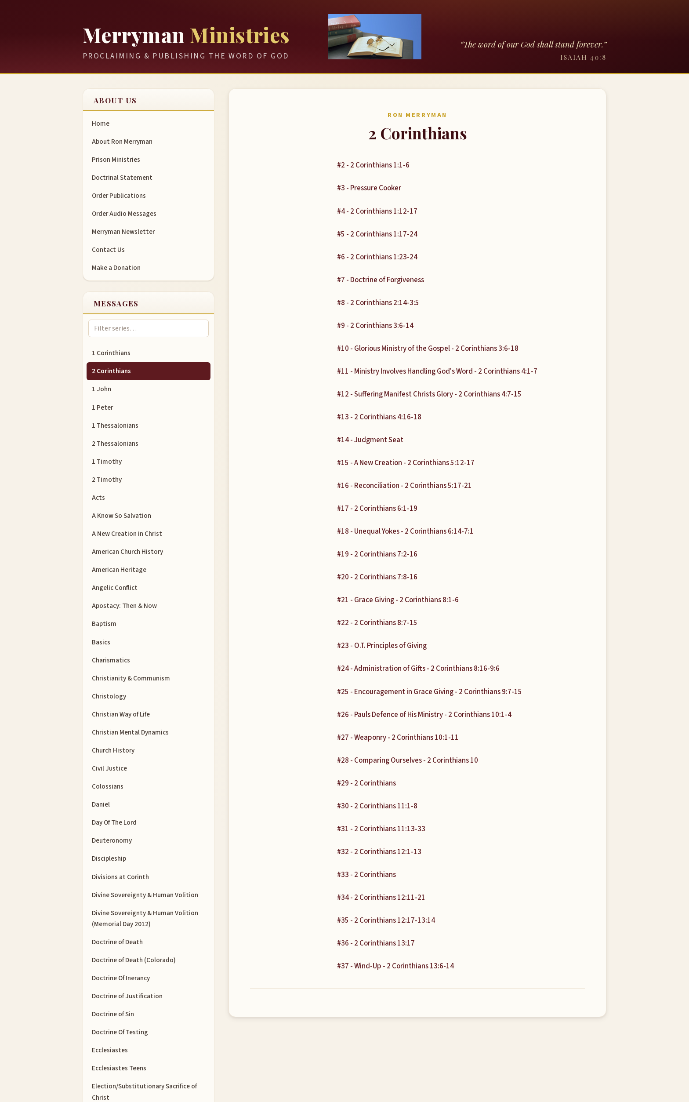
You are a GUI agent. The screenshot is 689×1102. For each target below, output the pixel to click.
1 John (101, 389)
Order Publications (119, 195)
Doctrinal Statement (122, 177)
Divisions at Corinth (120, 877)
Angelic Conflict (115, 588)
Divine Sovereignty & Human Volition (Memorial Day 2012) (145, 918)
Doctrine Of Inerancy (121, 978)
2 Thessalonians (115, 443)
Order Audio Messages (124, 213)
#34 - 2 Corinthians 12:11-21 (381, 897)
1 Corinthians (111, 353)
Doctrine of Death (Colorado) (134, 960)
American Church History (127, 551)
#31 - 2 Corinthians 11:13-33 (381, 829)
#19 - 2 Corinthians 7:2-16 (377, 554)
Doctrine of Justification (127, 996)
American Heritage (119, 570)
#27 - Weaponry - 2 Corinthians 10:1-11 (398, 737)
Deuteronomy (112, 840)
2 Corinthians (111, 371)
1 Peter (102, 407)
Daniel (101, 804)
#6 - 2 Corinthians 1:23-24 (377, 257)
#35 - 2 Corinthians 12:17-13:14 (386, 920)
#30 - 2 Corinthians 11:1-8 (377, 806)
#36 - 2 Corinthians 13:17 (376, 943)
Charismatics (111, 660)
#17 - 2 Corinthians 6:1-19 (377, 508)
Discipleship (109, 858)
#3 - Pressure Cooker (369, 188)
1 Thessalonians (115, 425)
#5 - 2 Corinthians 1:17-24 (377, 234)
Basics (101, 642)
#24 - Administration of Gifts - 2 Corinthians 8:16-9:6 (418, 668)
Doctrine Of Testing (120, 1032)
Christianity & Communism (131, 678)
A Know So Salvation (121, 515)
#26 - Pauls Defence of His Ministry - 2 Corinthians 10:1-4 (424, 714)
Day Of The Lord (114, 822)
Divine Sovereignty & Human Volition (145, 895)
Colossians (107, 786)
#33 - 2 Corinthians (366, 874)
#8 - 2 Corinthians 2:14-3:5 (378, 303)
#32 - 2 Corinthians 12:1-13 (379, 852)
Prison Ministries (116, 159)
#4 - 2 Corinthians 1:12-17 (377, 211)
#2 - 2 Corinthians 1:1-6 (373, 165)
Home (100, 123)
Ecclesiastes (110, 1050)
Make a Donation (116, 268)
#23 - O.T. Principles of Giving (382, 645)
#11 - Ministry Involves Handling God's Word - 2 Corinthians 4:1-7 (437, 371)
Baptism (104, 624)
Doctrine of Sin (113, 1014)
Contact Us (108, 250)
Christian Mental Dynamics (130, 732)
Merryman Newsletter (123, 231)
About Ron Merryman (122, 141)
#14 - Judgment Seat (370, 440)
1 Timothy (107, 461)
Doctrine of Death (117, 942)
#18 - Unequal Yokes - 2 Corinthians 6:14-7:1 (405, 531)
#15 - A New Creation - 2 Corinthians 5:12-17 (406, 463)
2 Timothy (107, 479)
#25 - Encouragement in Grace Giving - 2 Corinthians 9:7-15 (429, 692)
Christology (109, 696)
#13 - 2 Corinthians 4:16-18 (379, 417)
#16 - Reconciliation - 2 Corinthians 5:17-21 (404, 485)
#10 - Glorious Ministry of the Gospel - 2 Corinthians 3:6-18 (428, 348)
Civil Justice (109, 768)
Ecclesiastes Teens (119, 1068)
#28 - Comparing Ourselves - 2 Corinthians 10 (407, 760)
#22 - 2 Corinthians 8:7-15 (377, 623)
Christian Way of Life (121, 714)
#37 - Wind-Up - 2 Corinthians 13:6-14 (395, 966)
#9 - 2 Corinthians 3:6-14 (375, 325)
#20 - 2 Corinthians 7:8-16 (377, 577)
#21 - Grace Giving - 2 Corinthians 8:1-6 (398, 600)
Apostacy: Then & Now (124, 606)
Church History (113, 750)
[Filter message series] (148, 328)
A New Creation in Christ (127, 533)
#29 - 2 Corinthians (366, 783)
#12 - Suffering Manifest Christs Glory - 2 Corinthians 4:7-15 (429, 394)
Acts (98, 497)
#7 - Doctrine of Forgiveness (380, 280)
